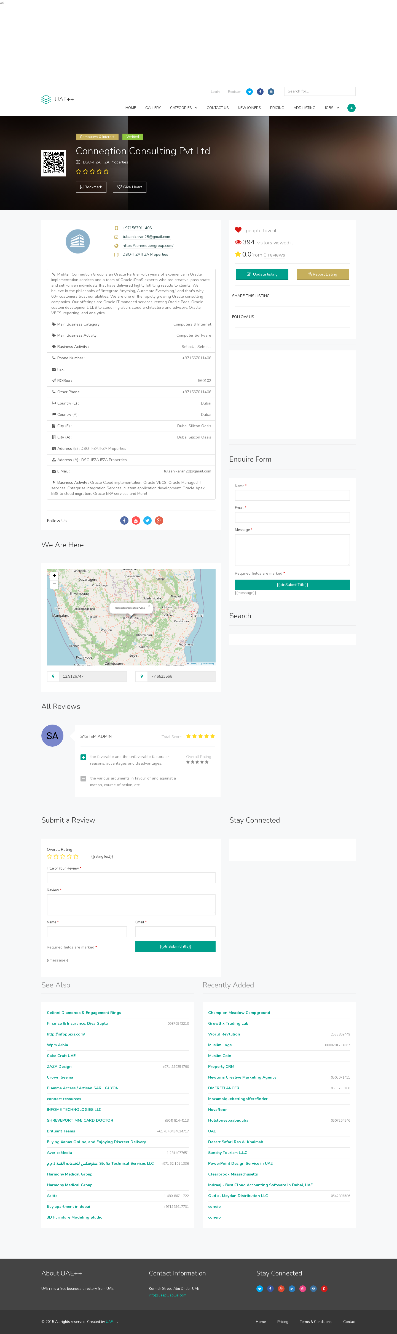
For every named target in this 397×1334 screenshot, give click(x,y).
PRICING (277, 107)
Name (241, 486)
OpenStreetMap (207, 663)
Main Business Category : (131, 324)
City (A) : (131, 437)
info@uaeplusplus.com (167, 1295)
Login (215, 91)
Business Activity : (131, 347)
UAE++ (111, 1321)
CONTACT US (218, 107)
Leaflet (191, 663)
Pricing (282, 1321)
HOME (130, 107)
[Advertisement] (198, 44)
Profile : (131, 294)
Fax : (58, 369)
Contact (349, 1321)
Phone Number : (131, 358)
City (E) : (131, 426)
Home (261, 1321)
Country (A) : (131, 415)
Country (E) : (131, 403)
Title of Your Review (64, 868)
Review (54, 890)
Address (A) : (89, 460)
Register (234, 91)
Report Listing (325, 274)
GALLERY (153, 107)
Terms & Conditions (316, 1321)
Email (240, 507)
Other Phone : (131, 392)
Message (243, 529)
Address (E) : (88, 448)
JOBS (332, 107)
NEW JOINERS (249, 107)
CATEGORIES (183, 107)
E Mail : (131, 471)
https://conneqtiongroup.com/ (148, 245)
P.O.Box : (131, 381)
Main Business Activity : (131, 335)
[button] (149, 606)
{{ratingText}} (102, 856)
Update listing (265, 274)
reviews (274, 255)
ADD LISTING (304, 107)
